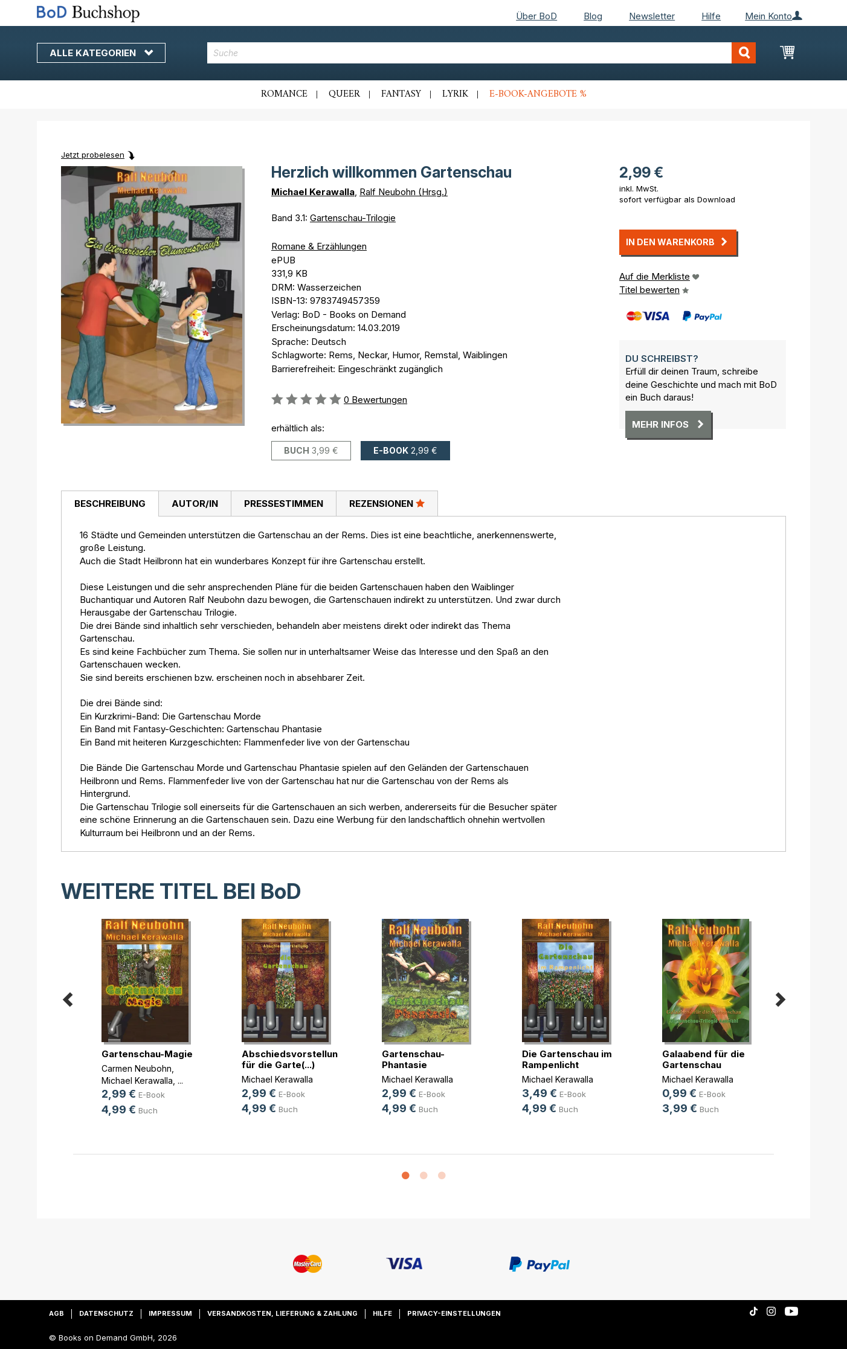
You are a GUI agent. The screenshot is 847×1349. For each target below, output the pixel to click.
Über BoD (536, 16)
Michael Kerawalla (313, 192)
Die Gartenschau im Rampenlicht (567, 1059)
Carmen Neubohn (136, 1068)
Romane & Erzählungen (319, 246)
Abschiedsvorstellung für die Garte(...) (293, 1059)
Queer (344, 94)
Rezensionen (387, 503)
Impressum (170, 1313)
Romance (284, 94)
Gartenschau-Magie (147, 1054)
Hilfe (711, 16)
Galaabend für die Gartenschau (703, 1059)
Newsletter (652, 16)
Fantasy (401, 94)
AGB (56, 1313)
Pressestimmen (283, 503)
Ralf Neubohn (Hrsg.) (403, 192)
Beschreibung (110, 503)
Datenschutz (106, 1313)
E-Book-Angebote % (538, 94)
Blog (593, 16)
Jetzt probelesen (92, 154)
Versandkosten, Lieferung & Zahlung (282, 1313)
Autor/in (195, 503)
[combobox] (481, 52)
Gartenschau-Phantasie (413, 1059)
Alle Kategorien (101, 53)
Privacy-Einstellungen (454, 1313)
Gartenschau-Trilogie (353, 218)
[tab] (109, 504)
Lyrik (455, 94)
